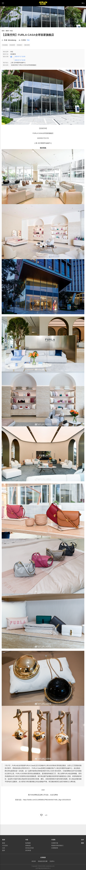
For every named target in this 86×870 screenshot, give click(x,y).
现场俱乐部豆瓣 (42, 861)
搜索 (82, 843)
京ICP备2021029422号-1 (42, 868)
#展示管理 (26, 45)
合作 (82, 839)
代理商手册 (54, 843)
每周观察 (28, 843)
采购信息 (28, 845)
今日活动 (5, 845)
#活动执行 (19, 45)
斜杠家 (34, 861)
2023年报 (28, 850)
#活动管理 (12, 45)
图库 (3, 850)
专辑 (26, 839)
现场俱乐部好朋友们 (57, 845)
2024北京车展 (29, 848)
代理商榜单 (54, 848)
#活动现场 (5, 45)
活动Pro (52, 861)
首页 (3, 31)
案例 (7, 31)
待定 (11, 31)
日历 (3, 848)
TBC (28, 40)
